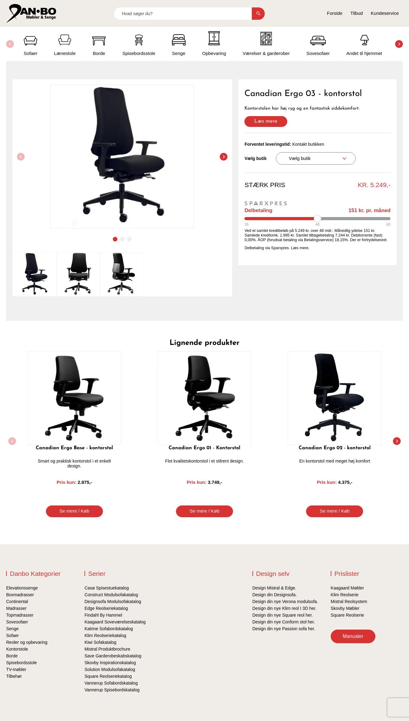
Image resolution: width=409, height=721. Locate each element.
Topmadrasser (20, 615)
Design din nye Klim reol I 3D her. (284, 608)
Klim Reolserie (344, 594)
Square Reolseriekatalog (108, 676)
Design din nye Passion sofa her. (283, 628)
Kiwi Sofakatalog (100, 642)
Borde (12, 655)
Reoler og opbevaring (26, 642)
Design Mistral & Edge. (274, 587)
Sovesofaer (17, 621)
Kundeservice (385, 13)
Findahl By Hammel (103, 615)
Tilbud (356, 13)
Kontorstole (17, 649)
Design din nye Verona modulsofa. (285, 601)
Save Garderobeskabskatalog (112, 655)
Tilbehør (14, 676)
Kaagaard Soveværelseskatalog (114, 621)
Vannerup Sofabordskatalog (111, 683)
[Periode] (317, 218)
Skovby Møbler (345, 608)
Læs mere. (300, 248)
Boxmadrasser (20, 594)
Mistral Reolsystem (349, 601)
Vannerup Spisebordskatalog (112, 689)
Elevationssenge (22, 587)
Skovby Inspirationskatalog (110, 662)
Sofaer (12, 635)
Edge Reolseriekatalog (106, 608)
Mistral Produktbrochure (107, 649)
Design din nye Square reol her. (282, 615)
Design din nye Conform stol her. (283, 621)
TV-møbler (16, 669)
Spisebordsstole (21, 662)
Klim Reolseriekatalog (105, 635)
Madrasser (16, 608)
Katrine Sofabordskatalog (108, 628)
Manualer (353, 636)
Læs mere (265, 121)
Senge (12, 628)
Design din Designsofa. (274, 594)
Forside (334, 13)
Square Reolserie (347, 615)
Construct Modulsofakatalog (111, 594)
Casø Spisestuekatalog (106, 587)
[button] (399, 44)
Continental (17, 601)
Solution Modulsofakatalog (109, 669)
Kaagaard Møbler (347, 587)
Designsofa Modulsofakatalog (112, 601)
